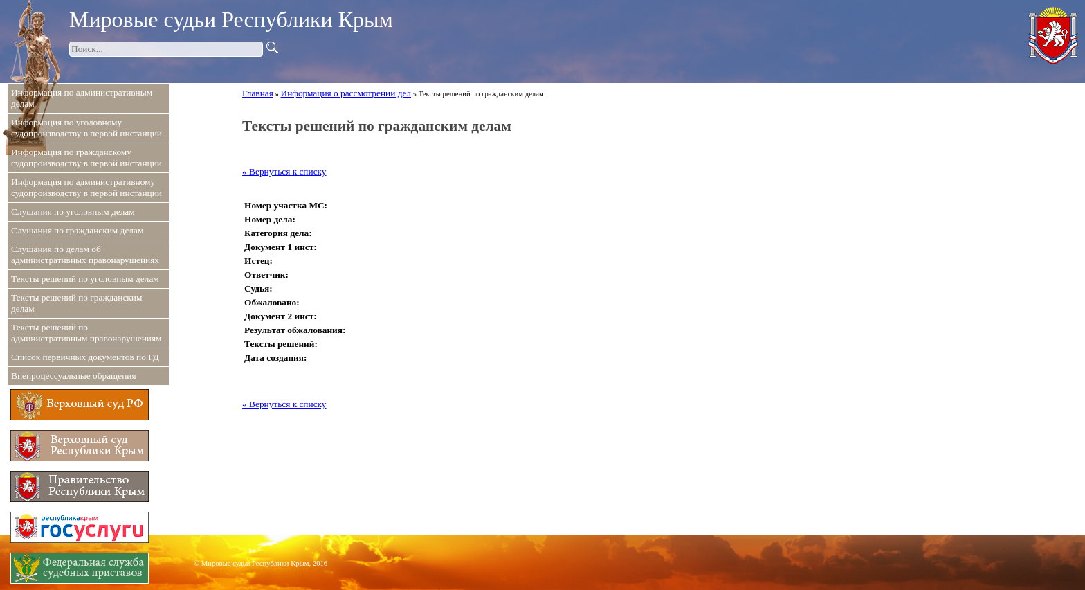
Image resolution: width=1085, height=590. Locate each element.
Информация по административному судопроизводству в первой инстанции (86, 187)
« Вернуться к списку (284, 171)
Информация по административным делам (81, 98)
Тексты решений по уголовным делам (85, 279)
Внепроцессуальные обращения (73, 375)
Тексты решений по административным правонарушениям (86, 332)
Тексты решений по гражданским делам (76, 303)
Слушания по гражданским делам (77, 230)
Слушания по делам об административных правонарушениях (85, 254)
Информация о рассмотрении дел (346, 93)
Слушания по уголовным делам (73, 211)
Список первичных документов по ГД (85, 357)
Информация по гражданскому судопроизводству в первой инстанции (86, 157)
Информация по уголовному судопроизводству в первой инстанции (86, 127)
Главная (257, 93)
